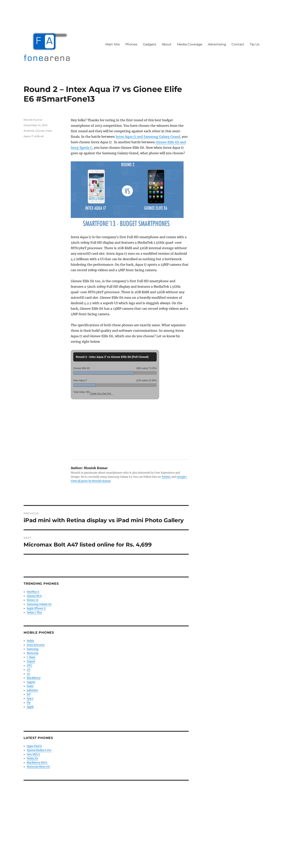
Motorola (32, 653)
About (167, 44)
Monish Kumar (33, 119)
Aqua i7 (28, 136)
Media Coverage (189, 44)
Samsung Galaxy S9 (39, 604)
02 (28, 673)
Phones (131, 44)
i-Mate (31, 657)
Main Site (112, 44)
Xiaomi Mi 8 (34, 596)
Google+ (182, 477)
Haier (30, 686)
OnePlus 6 (33, 592)
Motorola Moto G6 (38, 766)
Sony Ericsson (36, 645)
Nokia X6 (32, 758)
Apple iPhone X (36, 608)
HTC (29, 665)
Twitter (166, 477)
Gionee (39, 130)
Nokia (30, 640)
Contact (238, 44)
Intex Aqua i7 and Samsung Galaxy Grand (148, 137)
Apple (30, 706)
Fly (28, 702)
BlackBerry (33, 678)
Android (29, 130)
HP (28, 694)
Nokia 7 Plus (34, 612)
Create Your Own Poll (100, 393)
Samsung (33, 649)
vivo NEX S (33, 754)
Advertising (217, 44)
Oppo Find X (34, 746)
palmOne (32, 690)
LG (28, 669)
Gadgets (149, 44)
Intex (49, 130)
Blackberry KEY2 (37, 762)
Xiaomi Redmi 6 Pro (39, 750)
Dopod (31, 661)
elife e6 (39, 136)
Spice (30, 698)
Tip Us (254, 44)
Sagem (31, 682)
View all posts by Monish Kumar (91, 481)
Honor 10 (32, 600)
